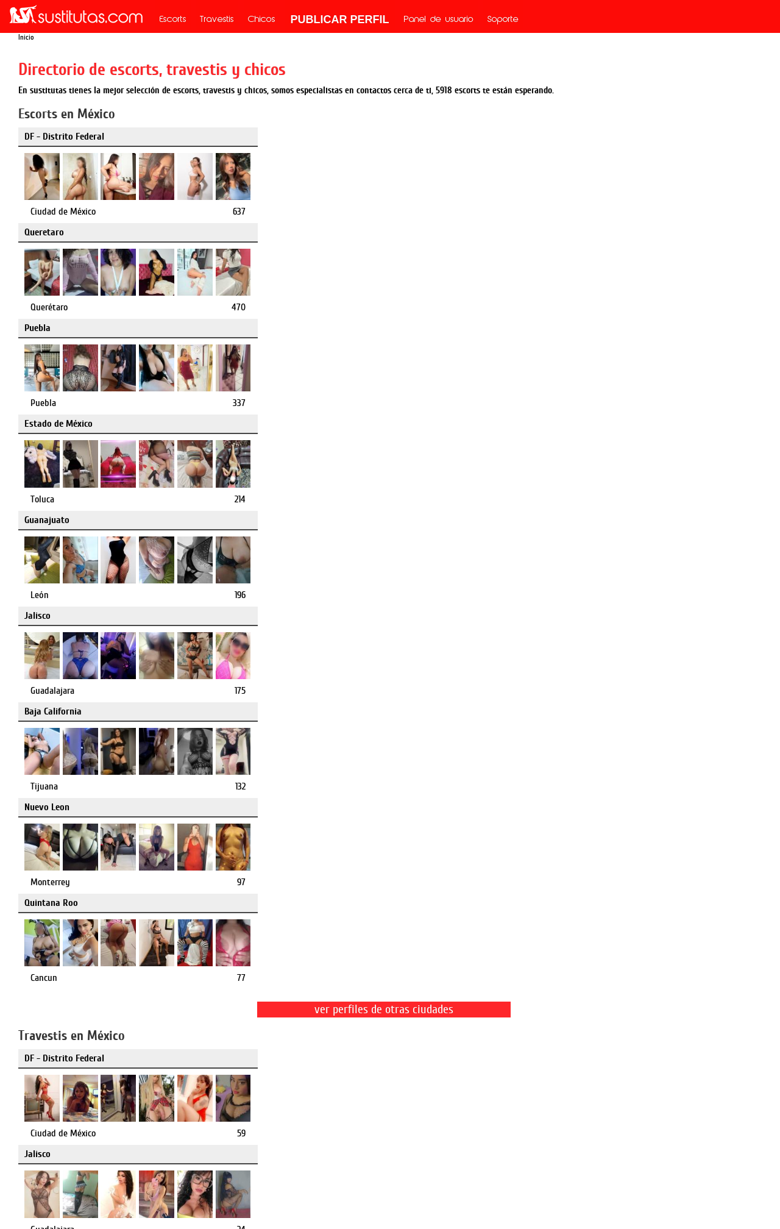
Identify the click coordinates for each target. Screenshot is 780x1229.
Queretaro (296, 136)
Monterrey (302, 402)
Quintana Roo (555, 327)
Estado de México (58, 232)
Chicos (261, 20)
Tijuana (44, 402)
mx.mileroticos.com (444, 1089)
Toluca (42, 307)
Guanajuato (298, 232)
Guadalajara (556, 307)
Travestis (217, 20)
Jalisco (541, 232)
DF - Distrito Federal (64, 136)
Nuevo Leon (298, 327)
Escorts (173, 20)
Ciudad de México (63, 211)
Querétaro (300, 211)
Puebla (541, 136)
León (291, 307)
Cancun (547, 402)
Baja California (53, 327)
